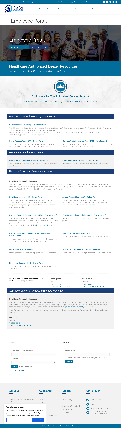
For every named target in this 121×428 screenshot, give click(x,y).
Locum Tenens (67, 409)
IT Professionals (67, 412)
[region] (25, 414)
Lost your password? (18, 370)
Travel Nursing (67, 400)
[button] (19, 47)
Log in (15, 366)
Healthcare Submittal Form (48, 416)
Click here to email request (44, 277)
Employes (42, 403)
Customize (12, 420)
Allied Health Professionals (71, 406)
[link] (34, 9)
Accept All (38, 420)
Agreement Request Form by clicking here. (78, 323)
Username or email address (22, 350)
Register (69, 362)
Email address (70, 350)
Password (15, 358)
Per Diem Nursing (68, 403)
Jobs (41, 400)
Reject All (25, 420)
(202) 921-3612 (58, 2)
